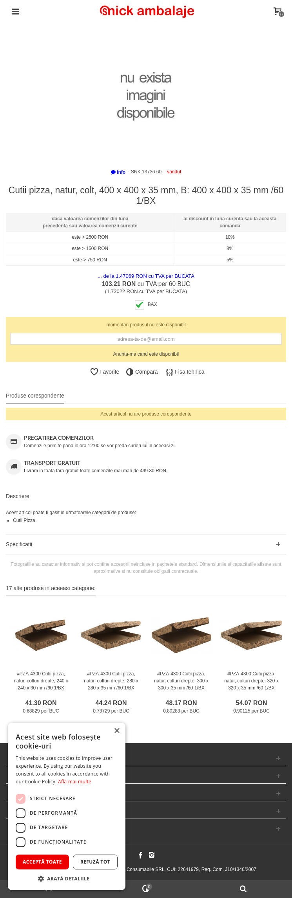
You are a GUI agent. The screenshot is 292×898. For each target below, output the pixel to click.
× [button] (117, 731)
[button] (67, 878)
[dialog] (66, 806)
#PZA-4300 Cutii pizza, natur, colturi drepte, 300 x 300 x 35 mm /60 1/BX (181, 681)
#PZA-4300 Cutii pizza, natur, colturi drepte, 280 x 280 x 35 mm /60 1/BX (111, 681)
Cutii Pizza (24, 520)
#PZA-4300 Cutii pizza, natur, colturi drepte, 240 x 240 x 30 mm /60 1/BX (41, 681)
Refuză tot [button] (95, 861)
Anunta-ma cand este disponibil (146, 354)
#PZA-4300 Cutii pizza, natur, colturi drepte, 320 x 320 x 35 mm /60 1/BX (251, 681)
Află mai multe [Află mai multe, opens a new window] (74, 781)
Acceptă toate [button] (42, 861)
